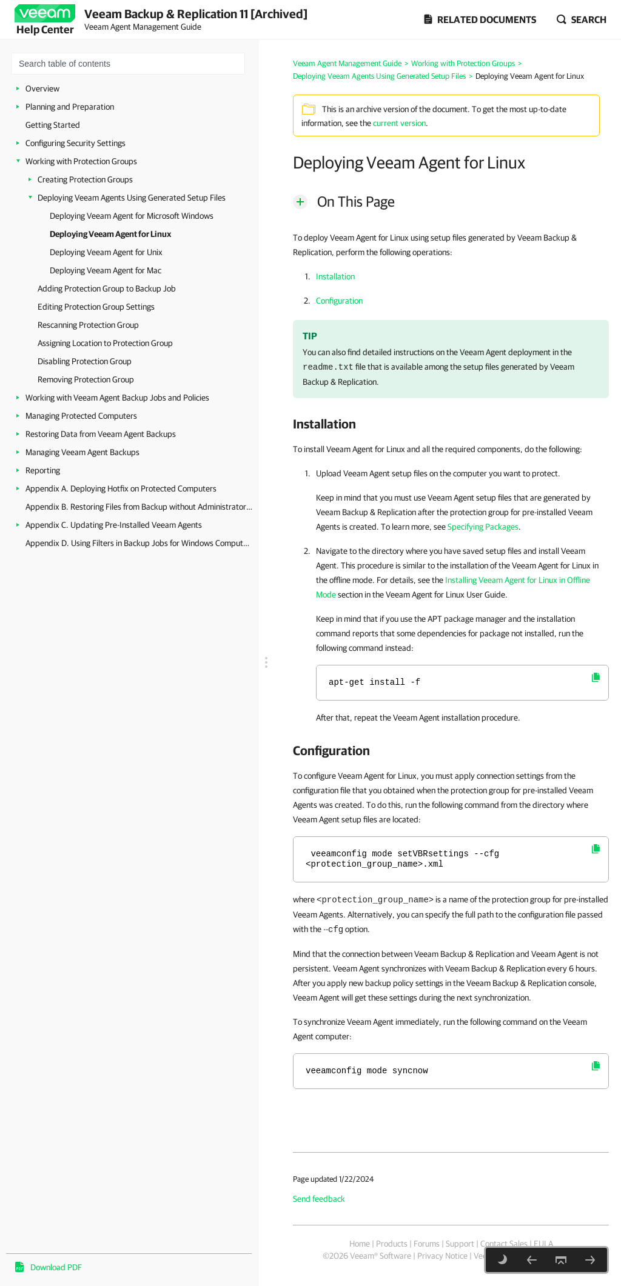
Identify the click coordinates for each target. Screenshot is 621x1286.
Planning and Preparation (69, 107)
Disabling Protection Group (85, 361)
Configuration (339, 300)
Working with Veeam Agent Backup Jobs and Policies (117, 397)
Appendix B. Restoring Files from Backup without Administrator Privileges (139, 506)
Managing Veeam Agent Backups (82, 452)
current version (399, 123)
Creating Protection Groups (85, 179)
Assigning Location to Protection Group (105, 343)
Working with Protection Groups (81, 161)
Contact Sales (504, 1243)
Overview (42, 88)
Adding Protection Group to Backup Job (107, 288)
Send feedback (319, 1199)
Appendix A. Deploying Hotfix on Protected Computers (121, 488)
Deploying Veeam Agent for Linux (110, 234)
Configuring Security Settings (75, 143)
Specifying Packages (483, 526)
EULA (543, 1243)
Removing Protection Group (86, 379)
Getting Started (52, 125)
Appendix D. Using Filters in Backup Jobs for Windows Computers (139, 543)
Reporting (42, 470)
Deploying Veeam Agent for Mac (105, 270)
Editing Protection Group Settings (96, 307)
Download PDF (56, 1267)
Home (359, 1243)
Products (392, 1243)
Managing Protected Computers (81, 416)
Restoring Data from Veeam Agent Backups (100, 434)
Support (460, 1243)
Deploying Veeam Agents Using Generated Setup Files (132, 197)
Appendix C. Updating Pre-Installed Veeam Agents (113, 525)
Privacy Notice (442, 1256)
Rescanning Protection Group (88, 325)
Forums (427, 1243)
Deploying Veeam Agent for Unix (106, 252)
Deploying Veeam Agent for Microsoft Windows (131, 216)
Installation (335, 276)
